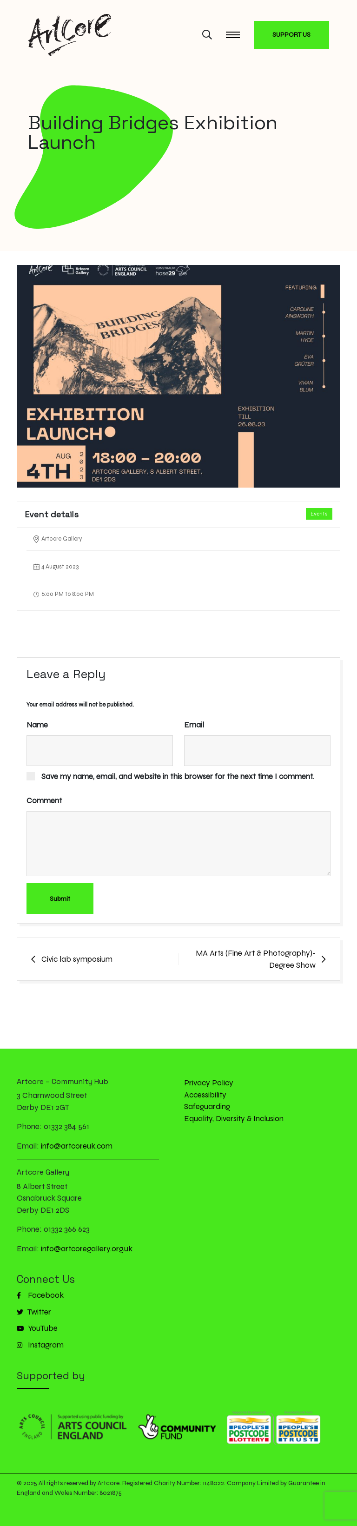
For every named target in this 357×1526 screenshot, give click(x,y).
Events (319, 513)
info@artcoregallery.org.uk (86, 1249)
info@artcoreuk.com (76, 1146)
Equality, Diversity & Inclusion (234, 1118)
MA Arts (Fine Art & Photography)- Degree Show (256, 959)
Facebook (40, 1295)
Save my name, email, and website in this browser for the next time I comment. (177, 776)
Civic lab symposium (76, 959)
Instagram (40, 1345)
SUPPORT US (291, 35)
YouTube (37, 1328)
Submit (60, 899)
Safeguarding (207, 1106)
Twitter (34, 1312)
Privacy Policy (208, 1083)
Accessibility (205, 1095)
